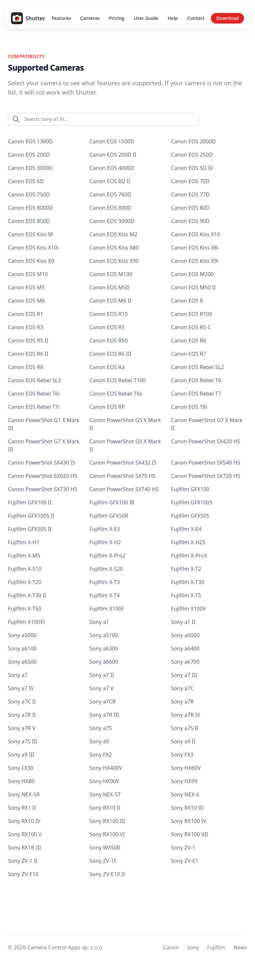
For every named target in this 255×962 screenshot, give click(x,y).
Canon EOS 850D (29, 221)
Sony (193, 947)
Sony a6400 (185, 648)
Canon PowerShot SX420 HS (205, 441)
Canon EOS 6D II (109, 181)
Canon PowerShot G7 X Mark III (43, 445)
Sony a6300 (103, 648)
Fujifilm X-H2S (188, 542)
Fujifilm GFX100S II (31, 515)
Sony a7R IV (185, 714)
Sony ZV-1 (183, 847)
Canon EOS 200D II (112, 154)
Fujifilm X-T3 (104, 582)
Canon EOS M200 (192, 274)
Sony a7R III (104, 714)
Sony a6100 (22, 648)
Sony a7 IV (21, 688)
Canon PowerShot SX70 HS (122, 476)
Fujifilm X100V (188, 608)
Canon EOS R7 (188, 353)
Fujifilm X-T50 (24, 608)
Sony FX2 (100, 754)
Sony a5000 (22, 635)
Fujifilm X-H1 (24, 542)
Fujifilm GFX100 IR (111, 502)
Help (173, 18)
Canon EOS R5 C (191, 327)
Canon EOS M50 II (193, 287)
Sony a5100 (103, 635)
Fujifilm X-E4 (186, 529)
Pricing (116, 18)
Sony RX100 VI (107, 834)
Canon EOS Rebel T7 (196, 393)
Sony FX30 (21, 768)
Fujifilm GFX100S (191, 502)
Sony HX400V (105, 768)
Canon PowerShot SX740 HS (124, 489)
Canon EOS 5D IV (192, 168)
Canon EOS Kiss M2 (113, 234)
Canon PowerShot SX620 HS (42, 476)
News (240, 947)
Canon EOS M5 (26, 287)
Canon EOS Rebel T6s (115, 393)
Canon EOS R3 (25, 327)
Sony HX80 (21, 781)
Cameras (90, 18)
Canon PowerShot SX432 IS (122, 462)
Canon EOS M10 (28, 274)
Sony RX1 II (22, 807)
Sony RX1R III (24, 847)
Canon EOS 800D (110, 207)
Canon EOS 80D (190, 207)
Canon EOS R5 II (28, 340)
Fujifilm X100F (106, 608)
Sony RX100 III (107, 821)
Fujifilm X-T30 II (27, 595)
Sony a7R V (22, 728)
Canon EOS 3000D (30, 168)
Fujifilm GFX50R (108, 515)
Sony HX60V (186, 768)
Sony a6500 (22, 661)
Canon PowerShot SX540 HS (205, 462)
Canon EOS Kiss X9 (31, 260)
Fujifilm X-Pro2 (107, 555)
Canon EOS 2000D (193, 141)
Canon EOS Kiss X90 (113, 260)
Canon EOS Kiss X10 (195, 234)
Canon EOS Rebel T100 (117, 380)
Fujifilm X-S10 (25, 568)
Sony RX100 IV (189, 821)
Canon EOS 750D (29, 194)
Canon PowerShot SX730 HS (42, 489)
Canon (171, 947)
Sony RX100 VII (189, 834)
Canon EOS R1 (25, 314)
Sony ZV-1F (103, 860)
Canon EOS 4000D (111, 168)
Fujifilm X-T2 (186, 568)
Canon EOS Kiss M (30, 234)
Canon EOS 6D (26, 181)
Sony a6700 (185, 661)
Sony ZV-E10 (23, 874)
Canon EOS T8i (189, 406)
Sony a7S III (22, 741)
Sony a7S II (185, 728)
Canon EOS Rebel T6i (33, 393)
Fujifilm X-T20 (24, 582)
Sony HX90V (104, 781)
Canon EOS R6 (188, 340)
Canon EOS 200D (29, 154)
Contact (196, 18)
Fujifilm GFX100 (190, 489)
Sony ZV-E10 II (107, 874)
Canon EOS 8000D (30, 207)
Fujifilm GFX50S (190, 515)
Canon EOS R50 (108, 340)
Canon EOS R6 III (110, 353)
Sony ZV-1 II (23, 860)
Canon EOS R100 (191, 314)
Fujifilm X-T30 (187, 582)
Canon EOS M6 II (110, 300)
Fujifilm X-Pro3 (189, 555)
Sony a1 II (183, 622)
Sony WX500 (104, 847)
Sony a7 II (101, 675)
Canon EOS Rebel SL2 (197, 367)
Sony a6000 (185, 635)
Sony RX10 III (187, 807)
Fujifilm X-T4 (104, 595)
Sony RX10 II (104, 807)
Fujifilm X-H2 (105, 542)
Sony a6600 (103, 661)
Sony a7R (182, 701)
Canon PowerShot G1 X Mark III (43, 424)
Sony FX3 (182, 754)
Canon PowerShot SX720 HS (205, 476)
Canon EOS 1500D (111, 141)
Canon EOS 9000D (111, 221)
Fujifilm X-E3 (104, 529)
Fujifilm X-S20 (106, 568)
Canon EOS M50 (109, 287)
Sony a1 (99, 622)
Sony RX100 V (25, 834)
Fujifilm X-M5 (24, 555)
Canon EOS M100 (110, 274)
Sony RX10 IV (24, 821)
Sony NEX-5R (24, 794)
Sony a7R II (22, 714)
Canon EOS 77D (190, 194)
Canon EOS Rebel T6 (196, 380)
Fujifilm (216, 947)
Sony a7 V (101, 688)
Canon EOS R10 (108, 314)
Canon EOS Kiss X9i (194, 260)
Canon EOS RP (107, 406)
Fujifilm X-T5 (186, 595)
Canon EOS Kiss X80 (113, 247)
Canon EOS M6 (26, 300)
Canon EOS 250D (192, 154)
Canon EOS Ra (107, 367)
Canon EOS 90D (190, 221)
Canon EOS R (187, 300)
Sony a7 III (184, 675)
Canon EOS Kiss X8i (194, 247)
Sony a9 (99, 741)
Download (227, 18)
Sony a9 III (21, 754)
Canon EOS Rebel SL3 (34, 380)
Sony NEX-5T (105, 794)
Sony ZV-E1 (185, 860)
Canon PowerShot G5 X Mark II (125, 424)
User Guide (146, 18)
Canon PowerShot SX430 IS (41, 462)
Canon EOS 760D (110, 194)
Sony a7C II (22, 701)
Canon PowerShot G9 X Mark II (125, 445)
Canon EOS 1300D (30, 141)
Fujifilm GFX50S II (29, 529)
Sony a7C (182, 688)
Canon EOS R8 (25, 367)
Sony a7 (18, 675)
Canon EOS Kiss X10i (33, 247)
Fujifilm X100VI (26, 622)
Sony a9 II (183, 741)
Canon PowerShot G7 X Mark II (206, 424)
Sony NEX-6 (185, 794)
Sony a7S (100, 728)
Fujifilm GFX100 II (29, 502)
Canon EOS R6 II (28, 353)
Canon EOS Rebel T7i (33, 406)
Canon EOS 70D (190, 181)
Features (61, 18)
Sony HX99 (184, 781)
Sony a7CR (102, 701)
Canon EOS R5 (107, 327)
